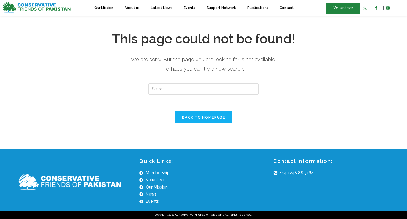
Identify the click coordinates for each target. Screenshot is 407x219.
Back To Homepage (203, 117)
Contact (287, 8)
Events (189, 8)
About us (132, 8)
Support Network (221, 8)
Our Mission (103, 8)
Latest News (161, 8)
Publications (257, 8)
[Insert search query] (203, 89)
